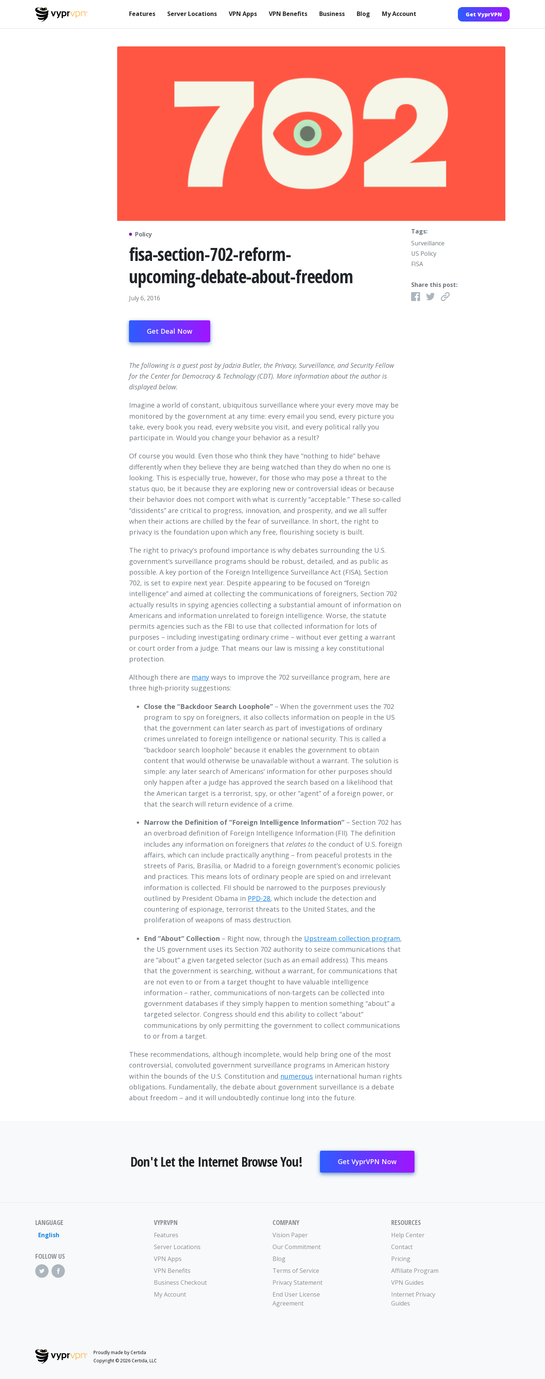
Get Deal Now (169, 331)
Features (142, 14)
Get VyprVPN (484, 14)
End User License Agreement (296, 1298)
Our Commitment (296, 1247)
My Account (399, 14)
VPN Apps (243, 14)
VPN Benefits (288, 14)
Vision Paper (290, 1235)
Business (332, 14)
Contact (402, 1247)
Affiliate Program (415, 1271)
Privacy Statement (297, 1282)
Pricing (400, 1259)
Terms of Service (295, 1271)
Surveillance (428, 243)
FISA (417, 264)
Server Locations (192, 14)
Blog (363, 14)
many (200, 677)
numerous (296, 1076)
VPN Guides (407, 1282)
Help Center (408, 1235)
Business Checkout (180, 1282)
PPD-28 (259, 898)
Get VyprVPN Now (367, 1161)
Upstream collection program (352, 938)
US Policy (423, 253)
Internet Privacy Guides (413, 1298)
